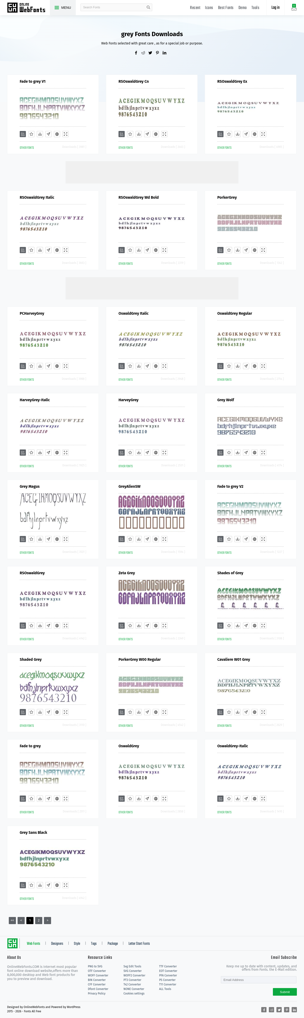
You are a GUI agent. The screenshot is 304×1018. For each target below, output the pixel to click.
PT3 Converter (132, 980)
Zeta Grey (127, 573)
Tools (256, 8)
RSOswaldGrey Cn (134, 81)
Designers (57, 944)
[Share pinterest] (159, 53)
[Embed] (57, 134)
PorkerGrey (227, 197)
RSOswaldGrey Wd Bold (139, 197)
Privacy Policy (96, 993)
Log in (275, 7)
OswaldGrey (129, 746)
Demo (242, 8)
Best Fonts (226, 8)
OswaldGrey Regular (234, 313)
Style (77, 944)
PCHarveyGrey (32, 313)
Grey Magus (30, 486)
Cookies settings (134, 993)
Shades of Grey (230, 573)
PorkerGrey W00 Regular (140, 659)
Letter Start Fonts (139, 944)
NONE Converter (134, 989)
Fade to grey (30, 746)
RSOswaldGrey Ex (232, 81)
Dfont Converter (98, 989)
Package (113, 944)
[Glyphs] (48, 134)
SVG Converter (133, 971)
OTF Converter (97, 971)
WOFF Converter (98, 975)
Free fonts (28, 8)
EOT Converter (168, 971)
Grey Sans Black (33, 832)
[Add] (23, 134)
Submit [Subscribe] (285, 992)
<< (12, 920)
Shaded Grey (31, 659)
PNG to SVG (95, 966)
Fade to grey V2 (230, 486)
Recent (195, 8)
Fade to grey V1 (33, 81)
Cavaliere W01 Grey (233, 659)
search (148, 7)
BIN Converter (97, 980)
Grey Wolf (225, 400)
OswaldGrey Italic (134, 313)
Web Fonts (33, 944)
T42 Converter (132, 984)
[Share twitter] (152, 53)
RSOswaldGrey (32, 573)
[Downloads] (40, 134)
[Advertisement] (152, 172)
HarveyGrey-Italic (35, 400)
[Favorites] (31, 134)
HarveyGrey (128, 400)
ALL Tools (165, 989)
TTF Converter (168, 966)
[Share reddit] (144, 53)
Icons (209, 8)
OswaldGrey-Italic (232, 746)
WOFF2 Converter (134, 975)
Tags (94, 944)
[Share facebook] (137, 53)
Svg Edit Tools (132, 966)
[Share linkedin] (166, 53)
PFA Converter (168, 975)
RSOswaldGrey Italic (37, 197)
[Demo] (65, 134)
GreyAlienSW (130, 486)
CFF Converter (96, 984)
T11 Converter (167, 984)
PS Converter (167, 980)
